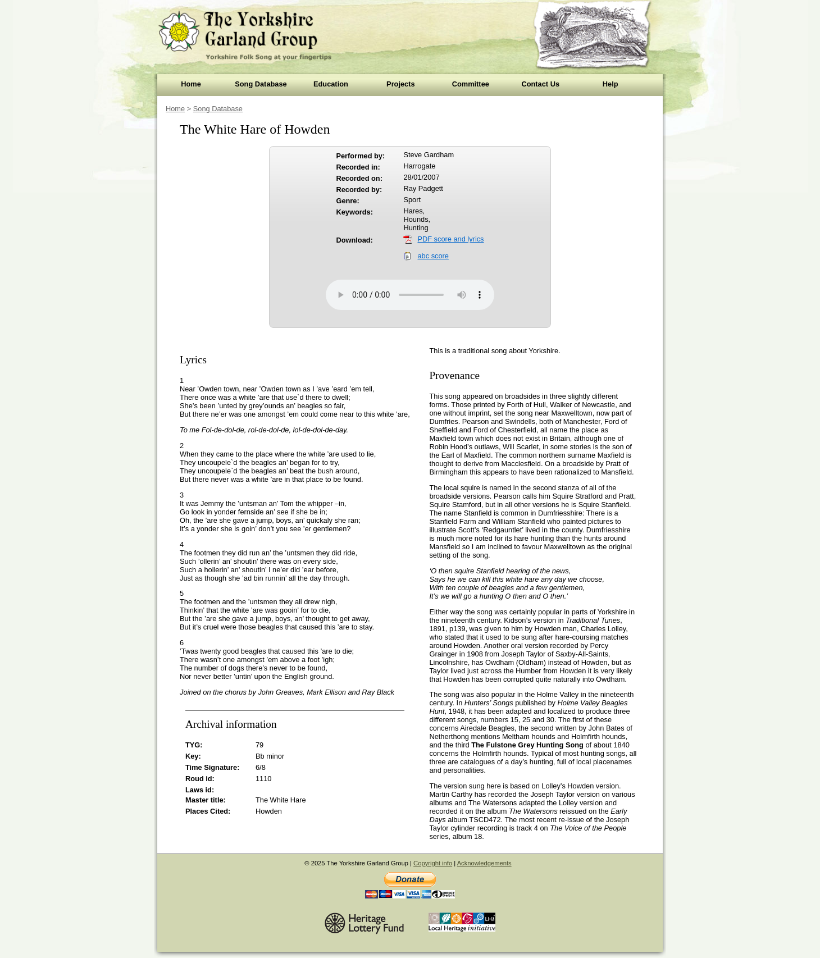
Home (191, 84)
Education (330, 84)
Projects (400, 84)
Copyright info (432, 863)
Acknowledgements (484, 863)
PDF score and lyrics (450, 239)
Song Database (260, 84)
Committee (470, 84)
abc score (432, 256)
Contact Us (540, 84)
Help (610, 84)
